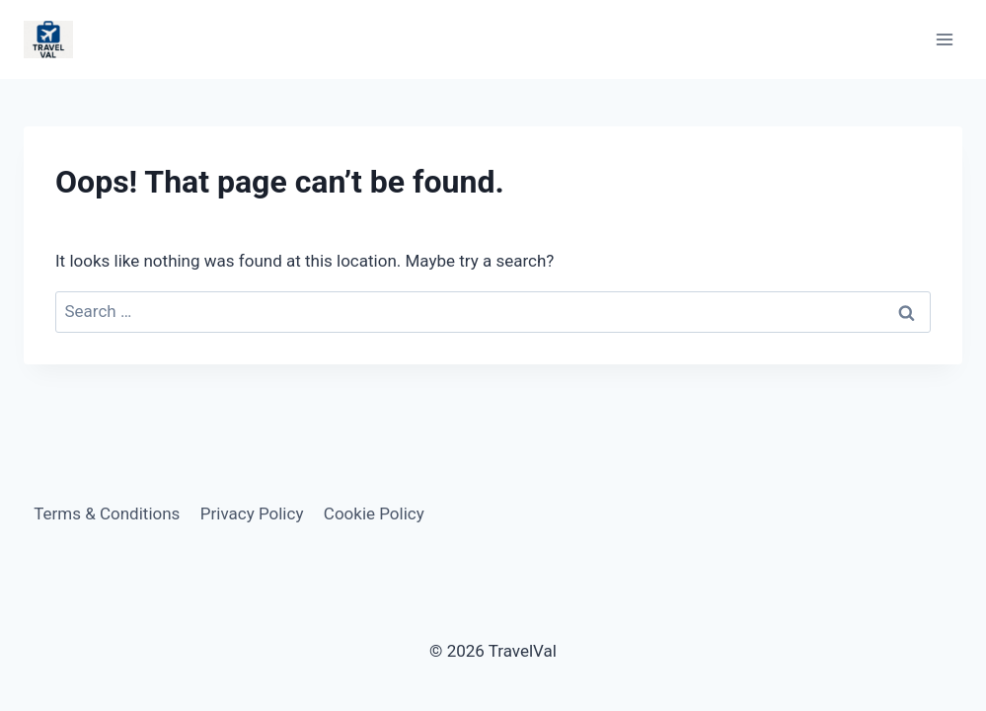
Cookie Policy (374, 513)
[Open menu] (944, 39)
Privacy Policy (252, 513)
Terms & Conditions (107, 513)
